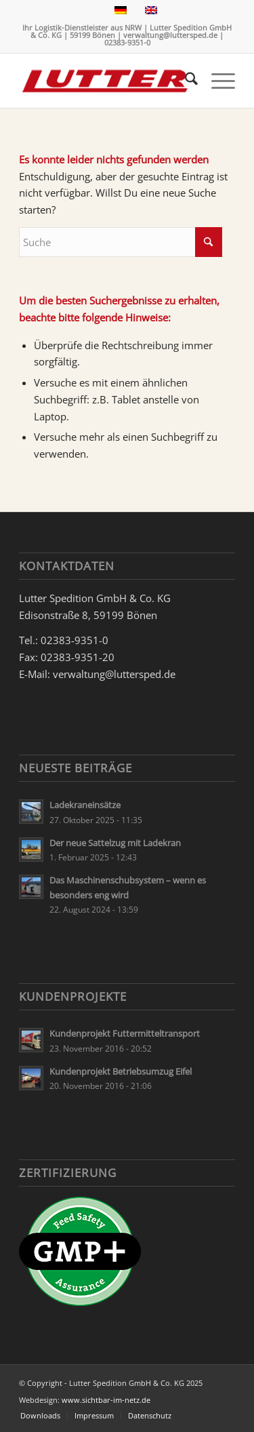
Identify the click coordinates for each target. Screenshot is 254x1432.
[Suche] (184, 81)
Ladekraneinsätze (85, 805)
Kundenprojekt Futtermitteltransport (124, 1033)
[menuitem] (184, 81)
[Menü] (216, 81)
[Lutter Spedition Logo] (105, 81)
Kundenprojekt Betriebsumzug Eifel (120, 1071)
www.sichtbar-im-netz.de (106, 1400)
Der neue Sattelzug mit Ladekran (115, 843)
